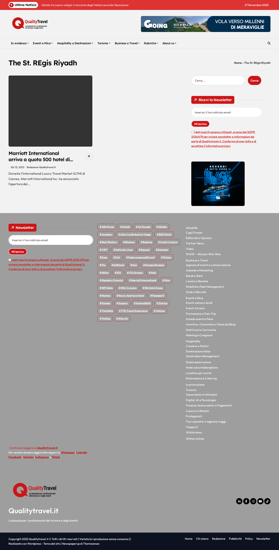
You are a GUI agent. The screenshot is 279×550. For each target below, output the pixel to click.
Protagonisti (194, 416)
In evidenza (20, 43)
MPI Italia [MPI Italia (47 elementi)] (107, 287)
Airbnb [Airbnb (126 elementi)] (126, 226)
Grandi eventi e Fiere (199, 319)
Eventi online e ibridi (199, 303)
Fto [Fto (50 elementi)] (104, 265)
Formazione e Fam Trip (201, 313)
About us (169, 43)
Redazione (218, 538)
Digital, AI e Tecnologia (201, 400)
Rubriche (151, 43)
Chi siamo (202, 538)
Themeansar (91, 543)
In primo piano (195, 384)
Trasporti (192, 427)
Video (190, 249)
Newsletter (263, 538)
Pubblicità (235, 538)
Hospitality (193, 341)
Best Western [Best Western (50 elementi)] (109, 242)
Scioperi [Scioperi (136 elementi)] (123, 303)
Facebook (15, 457)
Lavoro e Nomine (197, 281)
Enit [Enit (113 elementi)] (117, 257)
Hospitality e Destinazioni (75, 43)
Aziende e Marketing (199, 270)
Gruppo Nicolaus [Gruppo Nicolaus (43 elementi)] (154, 265)
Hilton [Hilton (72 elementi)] (105, 272)
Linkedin (81, 452)
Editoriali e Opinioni (199, 238)
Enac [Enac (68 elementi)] (104, 257)
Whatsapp (68, 452)
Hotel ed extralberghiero (202, 367)
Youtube (28, 457)
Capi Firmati (194, 232)
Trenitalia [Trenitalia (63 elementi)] (107, 310)
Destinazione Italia (198, 351)
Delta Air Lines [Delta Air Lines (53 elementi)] (124, 249)
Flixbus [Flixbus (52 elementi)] (167, 257)
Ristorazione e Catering (201, 378)
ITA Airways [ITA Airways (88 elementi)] (136, 272)
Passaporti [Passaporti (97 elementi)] (158, 295)
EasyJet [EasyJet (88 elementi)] (145, 249)
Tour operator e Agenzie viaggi (206, 421)
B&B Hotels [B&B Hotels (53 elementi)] (165, 234)
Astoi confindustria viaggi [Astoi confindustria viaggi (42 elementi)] (135, 234)
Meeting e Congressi (199, 335)
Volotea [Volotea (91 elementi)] (160, 310)
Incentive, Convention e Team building (210, 324)
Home (238, 63)
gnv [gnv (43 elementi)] (134, 265)
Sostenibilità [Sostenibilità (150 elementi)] (143, 303)
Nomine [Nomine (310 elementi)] (106, 295)
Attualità (191, 228)
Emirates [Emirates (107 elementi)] (163, 249)
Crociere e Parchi (197, 346)
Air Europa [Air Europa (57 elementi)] (144, 226)
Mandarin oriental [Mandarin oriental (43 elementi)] (112, 280)
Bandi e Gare (194, 276)
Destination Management (202, 356)
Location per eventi (198, 373)
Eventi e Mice (43, 43)
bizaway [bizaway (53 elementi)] (130, 242)
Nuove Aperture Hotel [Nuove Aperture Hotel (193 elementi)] (131, 295)
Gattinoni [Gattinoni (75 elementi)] (119, 265)
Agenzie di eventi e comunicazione (208, 265)
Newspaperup (71, 543)
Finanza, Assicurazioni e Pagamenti (209, 405)
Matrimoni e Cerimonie (201, 330)
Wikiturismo (194, 432)
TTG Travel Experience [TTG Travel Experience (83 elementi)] (134, 310)
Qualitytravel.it (34, 510)
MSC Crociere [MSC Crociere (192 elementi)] (129, 287)
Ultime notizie (195, 438)
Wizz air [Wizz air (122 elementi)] (123, 318)
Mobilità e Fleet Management (205, 286)
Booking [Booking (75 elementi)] (147, 242)
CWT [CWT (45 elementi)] (104, 249)
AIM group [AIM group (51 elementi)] (108, 226)
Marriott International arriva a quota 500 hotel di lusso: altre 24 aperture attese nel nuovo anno (39, 162)
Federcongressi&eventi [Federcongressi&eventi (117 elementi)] (141, 257)
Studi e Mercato (196, 292)
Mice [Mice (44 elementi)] (167, 280)
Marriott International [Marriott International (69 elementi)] (143, 280)
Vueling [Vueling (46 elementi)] (106, 318)
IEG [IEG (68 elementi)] (119, 272)
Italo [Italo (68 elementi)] (153, 272)
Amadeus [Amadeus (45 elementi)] (107, 234)
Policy (249, 538)
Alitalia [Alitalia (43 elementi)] (162, 226)
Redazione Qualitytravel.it (41, 167)
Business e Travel (127, 43)
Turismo (104, 43)
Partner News (195, 243)
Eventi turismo (195, 308)
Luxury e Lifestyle (197, 411)
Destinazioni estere (198, 362)
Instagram (42, 457)
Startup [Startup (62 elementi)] (163, 303)
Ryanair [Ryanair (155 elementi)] (106, 303)
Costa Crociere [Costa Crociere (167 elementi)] (169, 242)
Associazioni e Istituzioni (201, 394)
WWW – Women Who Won (203, 254)
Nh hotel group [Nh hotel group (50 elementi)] (154, 287)
